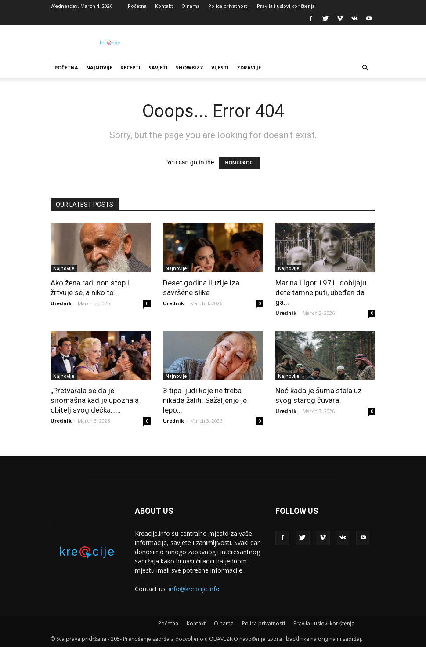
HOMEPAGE (239, 162)
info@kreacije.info (194, 589)
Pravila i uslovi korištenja (286, 6)
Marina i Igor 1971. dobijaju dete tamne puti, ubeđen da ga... (320, 292)
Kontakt (164, 6)
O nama (190, 6)
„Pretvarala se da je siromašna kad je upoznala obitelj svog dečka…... (95, 400)
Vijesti (220, 67)
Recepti (130, 67)
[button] (364, 68)
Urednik (61, 303)
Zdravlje (249, 67)
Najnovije (99, 67)
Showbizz (189, 67)
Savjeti (158, 67)
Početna (137, 6)
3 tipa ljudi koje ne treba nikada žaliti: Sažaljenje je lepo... (205, 400)
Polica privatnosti (228, 6)
